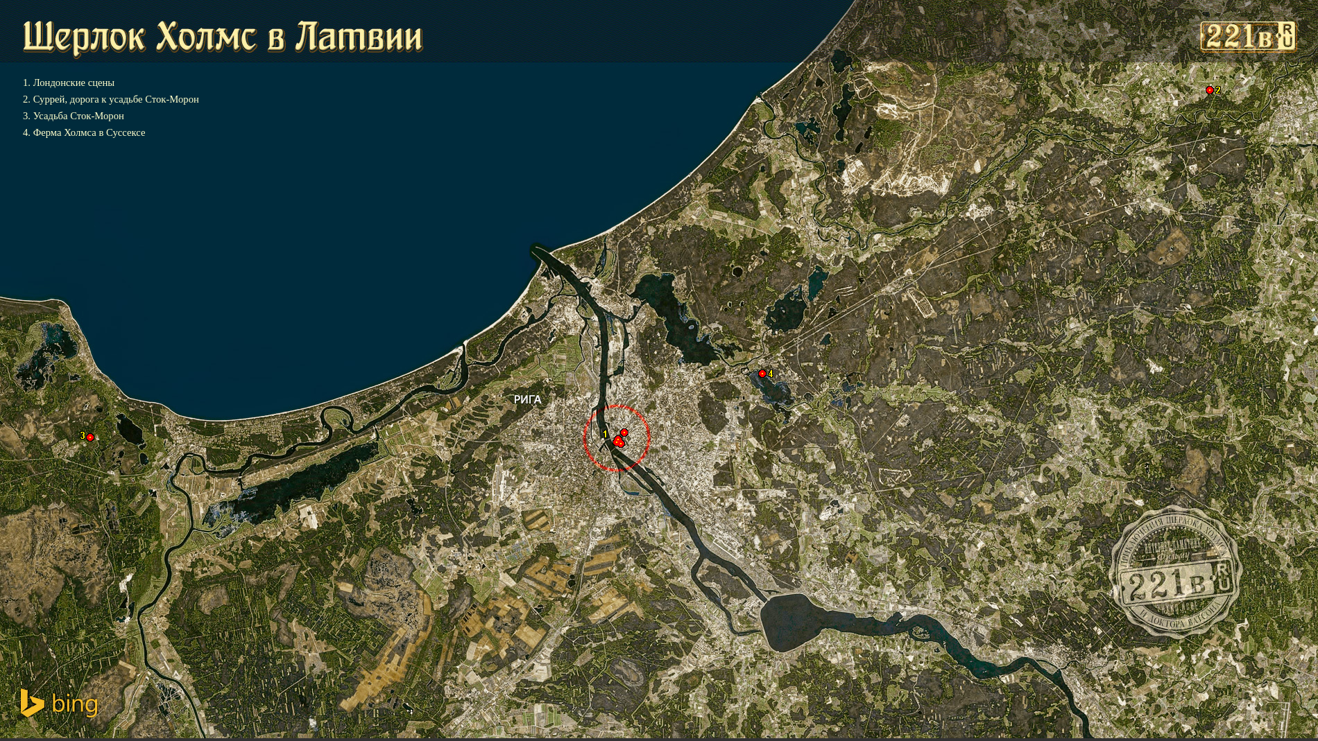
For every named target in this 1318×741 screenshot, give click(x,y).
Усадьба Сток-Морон (79, 115)
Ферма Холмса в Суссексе (89, 132)
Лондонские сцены (74, 82)
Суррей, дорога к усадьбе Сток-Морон (116, 99)
